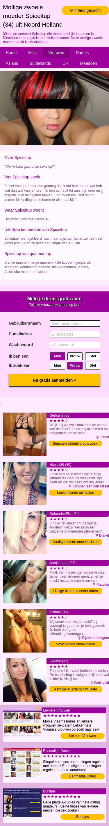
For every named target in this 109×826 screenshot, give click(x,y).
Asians (12, 63)
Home (11, 52)
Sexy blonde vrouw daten (75, 644)
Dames (82, 52)
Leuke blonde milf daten (75, 493)
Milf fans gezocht (85, 10)
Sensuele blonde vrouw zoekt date (76, 443)
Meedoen (88, 63)
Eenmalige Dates (82, 776)
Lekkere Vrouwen (82, 736)
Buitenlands (40, 63)
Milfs (32, 52)
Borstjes (82, 817)
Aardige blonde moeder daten (76, 542)
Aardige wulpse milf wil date (75, 689)
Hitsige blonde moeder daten (75, 591)
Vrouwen (56, 52)
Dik (65, 63)
